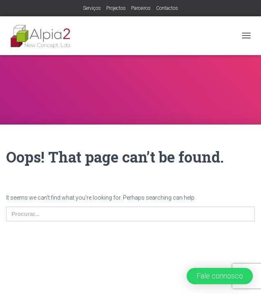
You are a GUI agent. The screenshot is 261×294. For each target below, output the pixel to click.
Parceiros (141, 8)
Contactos (167, 8)
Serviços (92, 8)
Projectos (116, 8)
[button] (220, 276)
